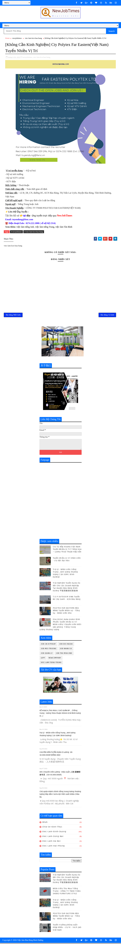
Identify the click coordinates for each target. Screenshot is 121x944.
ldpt (43, 659)
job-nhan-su (66, 650)
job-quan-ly (47, 654)
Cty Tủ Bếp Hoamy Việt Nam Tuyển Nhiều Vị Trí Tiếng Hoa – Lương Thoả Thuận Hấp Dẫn (67, 550)
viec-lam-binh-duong (54, 832)
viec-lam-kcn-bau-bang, (42, 57)
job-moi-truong (48, 650)
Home (7, 38)
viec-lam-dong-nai (53, 837)
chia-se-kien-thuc (52, 828)
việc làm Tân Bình (63, 226)
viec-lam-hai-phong (53, 847)
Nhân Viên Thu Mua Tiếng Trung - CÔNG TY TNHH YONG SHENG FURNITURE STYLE (67, 892)
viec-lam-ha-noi (51, 842)
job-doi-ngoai (66, 645)
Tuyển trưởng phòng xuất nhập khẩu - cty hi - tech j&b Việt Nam (67, 928)
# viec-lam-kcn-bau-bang (34, 231)
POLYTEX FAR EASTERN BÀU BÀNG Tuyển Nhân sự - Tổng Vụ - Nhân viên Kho (66, 611)
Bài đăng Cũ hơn (107, 315)
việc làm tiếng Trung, (45, 226)
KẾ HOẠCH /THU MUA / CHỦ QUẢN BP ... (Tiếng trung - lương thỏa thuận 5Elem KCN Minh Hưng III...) (60, 714)
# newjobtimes (16, 231)
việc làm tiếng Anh (25, 226)
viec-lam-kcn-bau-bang (33, 38)
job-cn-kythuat (48, 645)
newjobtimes (17, 38)
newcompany (55, 659)
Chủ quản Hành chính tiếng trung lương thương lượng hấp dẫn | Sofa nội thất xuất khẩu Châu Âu (60, 795)
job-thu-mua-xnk (64, 654)
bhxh (45, 823)
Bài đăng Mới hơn (13, 315)
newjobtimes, (28, 57)
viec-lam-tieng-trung (51, 663)
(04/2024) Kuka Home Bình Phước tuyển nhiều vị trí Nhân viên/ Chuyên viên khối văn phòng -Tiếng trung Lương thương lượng (60, 625)
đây (28, 215)
